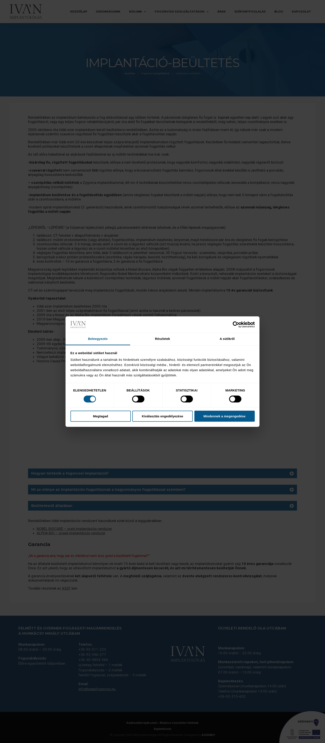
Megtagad (100, 416)
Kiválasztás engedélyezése (162, 416)
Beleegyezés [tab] (98, 339)
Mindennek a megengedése (224, 416)
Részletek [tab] (162, 339)
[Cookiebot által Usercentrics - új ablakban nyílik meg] (236, 324)
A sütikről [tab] (227, 339)
